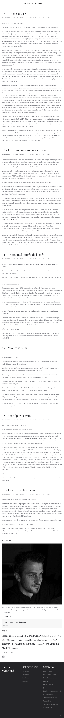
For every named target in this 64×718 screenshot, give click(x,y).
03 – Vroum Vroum (14, 348)
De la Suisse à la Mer (50, 678)
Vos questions (47, 708)
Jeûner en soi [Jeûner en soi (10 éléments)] (24, 640)
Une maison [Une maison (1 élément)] (40, 644)
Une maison (47, 701)
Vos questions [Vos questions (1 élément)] (14, 648)
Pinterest (25, 675)
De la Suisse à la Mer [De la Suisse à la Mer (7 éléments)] (49, 636)
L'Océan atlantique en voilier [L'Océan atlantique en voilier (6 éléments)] (41, 640)
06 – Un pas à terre (14, 13)
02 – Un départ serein (16, 416)
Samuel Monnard (19, 17)
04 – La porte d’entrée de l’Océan (24, 254)
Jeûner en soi (47, 688)
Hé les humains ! (48, 684)
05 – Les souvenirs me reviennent (24, 150)
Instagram (25, 671)
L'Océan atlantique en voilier (39, 17)
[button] (61, 3)
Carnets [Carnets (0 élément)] (18, 636)
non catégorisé (48, 694)
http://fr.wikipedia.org (9, 219)
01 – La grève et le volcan (18, 490)
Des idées (46, 681)
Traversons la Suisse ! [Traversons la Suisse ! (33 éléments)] (24, 643)
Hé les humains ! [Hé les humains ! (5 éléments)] (12, 640)
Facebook (25, 678)
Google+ (25, 681)
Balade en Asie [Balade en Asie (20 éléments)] (9, 635)
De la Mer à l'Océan (49, 675)
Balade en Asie (48, 671)
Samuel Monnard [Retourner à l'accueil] (32, 3)
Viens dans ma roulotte (51, 704)
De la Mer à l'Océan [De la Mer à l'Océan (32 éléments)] (30, 635)
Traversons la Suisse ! (50, 698)
